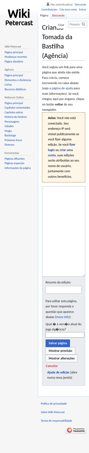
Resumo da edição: (58, 300)
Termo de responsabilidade (56, 438)
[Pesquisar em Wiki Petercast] (77, 24)
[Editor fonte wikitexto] (63, 240)
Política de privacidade (54, 421)
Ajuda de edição (58, 390)
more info (62, 335)
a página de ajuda (61, 88)
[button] (51, 384)
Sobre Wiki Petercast (53, 430)
